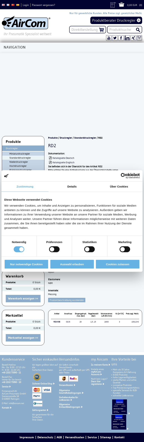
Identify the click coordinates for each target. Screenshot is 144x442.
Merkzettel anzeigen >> (23, 338)
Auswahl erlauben (72, 264)
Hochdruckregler (18, 165)
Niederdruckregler (18, 161)
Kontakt (5, 407)
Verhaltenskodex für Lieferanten (68, 398)
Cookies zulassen (117, 264)
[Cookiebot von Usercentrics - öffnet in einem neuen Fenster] (123, 176)
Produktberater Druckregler (113, 20)
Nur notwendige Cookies (26, 264)
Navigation (15, 47)
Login (26, 5)
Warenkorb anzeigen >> (23, 298)
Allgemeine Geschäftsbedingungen (70, 391)
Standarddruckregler (20, 157)
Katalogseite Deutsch (63, 157)
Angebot (114, 5)
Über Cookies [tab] (119, 186)
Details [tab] (72, 186)
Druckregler (12, 148)
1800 (106, 322)
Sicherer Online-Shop (42, 383)
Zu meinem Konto (99, 364)
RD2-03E (56, 322)
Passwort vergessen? (43, 5)
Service (5, 386)
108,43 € (135, 322)
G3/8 (68, 322)
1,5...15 (93, 322)
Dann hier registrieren (96, 382)
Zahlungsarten (39, 410)
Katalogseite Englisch (63, 162)
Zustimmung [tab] (25, 186)
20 (81, 322)
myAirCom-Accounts (96, 373)
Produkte (53, 137)
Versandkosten (66, 385)
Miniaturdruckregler (19, 153)
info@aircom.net (16, 403)
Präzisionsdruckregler (20, 169)
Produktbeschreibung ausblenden (67, 300)
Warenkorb (123, 5)
